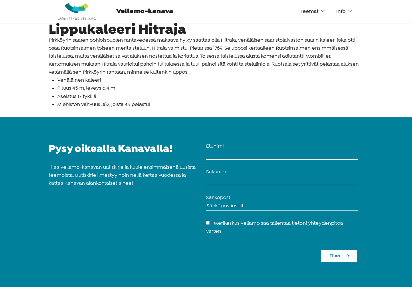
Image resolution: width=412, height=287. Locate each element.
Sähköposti (218, 197)
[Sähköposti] (282, 206)
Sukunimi (216, 172)
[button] (323, 9)
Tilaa (335, 256)
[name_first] (282, 155)
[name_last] (282, 180)
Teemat (309, 11)
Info (341, 11)
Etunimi (215, 146)
